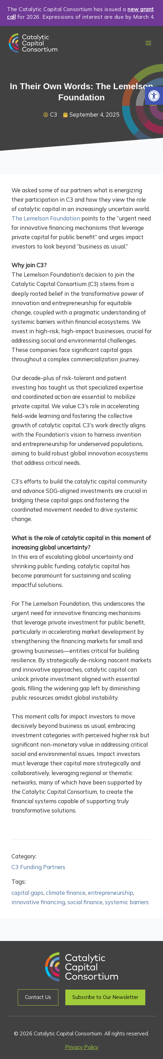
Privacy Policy (81, 1047)
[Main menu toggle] (148, 43)
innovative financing (38, 902)
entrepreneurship (110, 892)
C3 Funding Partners (38, 867)
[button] (154, 96)
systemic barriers (127, 902)
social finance (85, 902)
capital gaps (27, 892)
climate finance (65, 892)
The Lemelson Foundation (45, 218)
